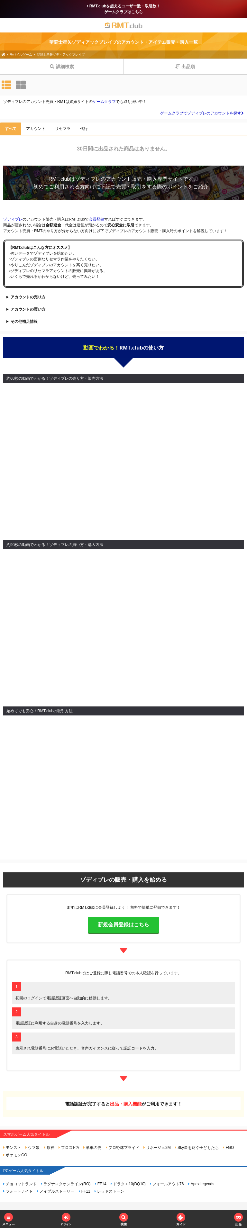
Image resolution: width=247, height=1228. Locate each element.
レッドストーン (109, 1191)
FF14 (100, 1184)
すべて (10, 128)
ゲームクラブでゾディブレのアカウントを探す (202, 113)
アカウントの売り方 (28, 297)
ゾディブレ (88, 179)
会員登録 (96, 219)
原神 (49, 1147)
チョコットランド (20, 1184)
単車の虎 (92, 1147)
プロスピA (69, 1147)
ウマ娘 (32, 1147)
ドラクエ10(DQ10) (128, 1184)
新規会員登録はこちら (123, 924)
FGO (228, 1147)
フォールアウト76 (167, 1184)
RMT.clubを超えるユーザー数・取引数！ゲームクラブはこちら (123, 9)
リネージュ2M (157, 1147)
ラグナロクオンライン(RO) (65, 1184)
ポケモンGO (15, 1155)
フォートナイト (18, 1191)
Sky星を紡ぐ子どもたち (197, 1147)
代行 (84, 128)
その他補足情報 (24, 321)
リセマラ (62, 128)
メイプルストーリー (55, 1191)
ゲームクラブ (104, 101)
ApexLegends (201, 1184)
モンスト (12, 1147)
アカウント (35, 128)
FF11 (84, 1191)
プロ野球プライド (122, 1147)
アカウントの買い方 (28, 309)
